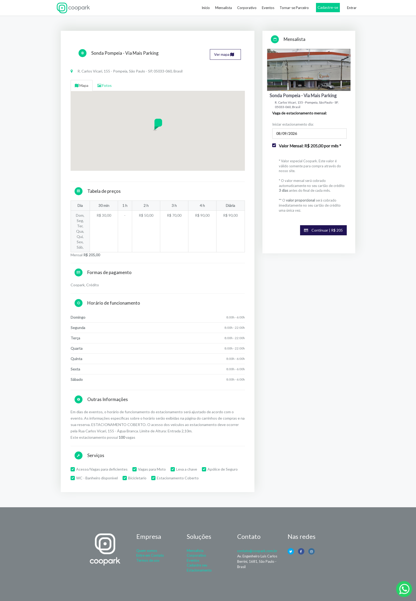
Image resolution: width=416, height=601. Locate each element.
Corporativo (247, 8)
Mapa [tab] (81, 85)
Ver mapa (224, 54)
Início (206, 8)
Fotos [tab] (104, 85)
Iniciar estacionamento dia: (293, 124)
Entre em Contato (150, 555)
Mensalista (223, 8)
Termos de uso (147, 560)
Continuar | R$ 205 (323, 230)
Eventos (268, 8)
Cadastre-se (328, 7)
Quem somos (146, 550)
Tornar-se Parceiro (294, 8)
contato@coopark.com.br (257, 551)
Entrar (352, 8)
